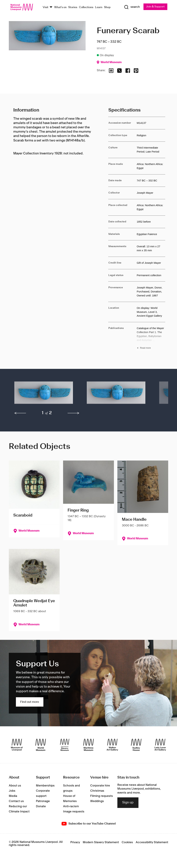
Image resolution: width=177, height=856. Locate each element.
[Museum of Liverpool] (17, 745)
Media (13, 796)
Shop (107, 7)
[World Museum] (41, 745)
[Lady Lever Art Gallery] (160, 745)
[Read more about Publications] (151, 338)
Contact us (16, 801)
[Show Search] (131, 7)
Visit (45, 7)
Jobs (12, 790)
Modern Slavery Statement (101, 842)
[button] (43, 394)
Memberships (45, 785)
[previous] (20, 413)
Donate (41, 806)
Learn (98, 7)
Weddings (97, 801)
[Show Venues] (51, 7)
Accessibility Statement (152, 842)
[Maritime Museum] (88, 745)
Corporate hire (100, 785)
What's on (60, 7)
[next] (73, 413)
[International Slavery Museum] (65, 745)
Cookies (127, 842)
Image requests (73, 811)
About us (15, 785)
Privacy (75, 842)
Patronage (43, 801)
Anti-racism (71, 806)
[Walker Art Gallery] (112, 745)
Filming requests (101, 796)
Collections (86, 7)
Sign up (128, 802)
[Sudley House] (136, 745)
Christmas (97, 790)
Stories (72, 7)
